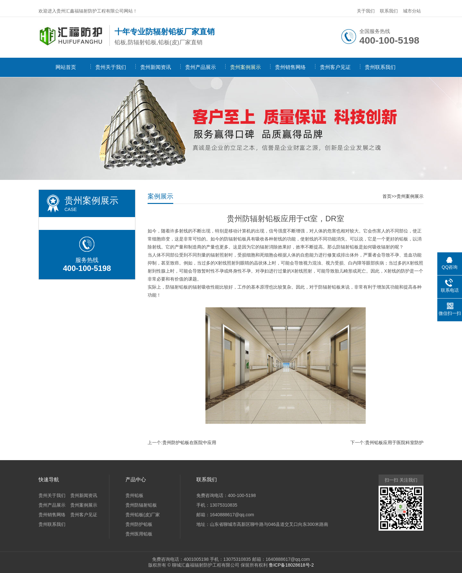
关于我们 (366, 10)
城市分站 (412, 10)
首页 (386, 196)
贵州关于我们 (110, 67)
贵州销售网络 (290, 67)
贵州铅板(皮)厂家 (142, 514)
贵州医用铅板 (138, 533)
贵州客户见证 (335, 67)
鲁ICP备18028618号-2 (291, 565)
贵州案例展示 (245, 67)
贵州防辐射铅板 (141, 505)
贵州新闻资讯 (155, 67)
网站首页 (66, 67)
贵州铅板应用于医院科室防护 (394, 442)
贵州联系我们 (380, 67)
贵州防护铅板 (138, 524)
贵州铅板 (134, 495)
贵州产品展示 (200, 67)
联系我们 (389, 10)
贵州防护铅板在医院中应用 (189, 442)
